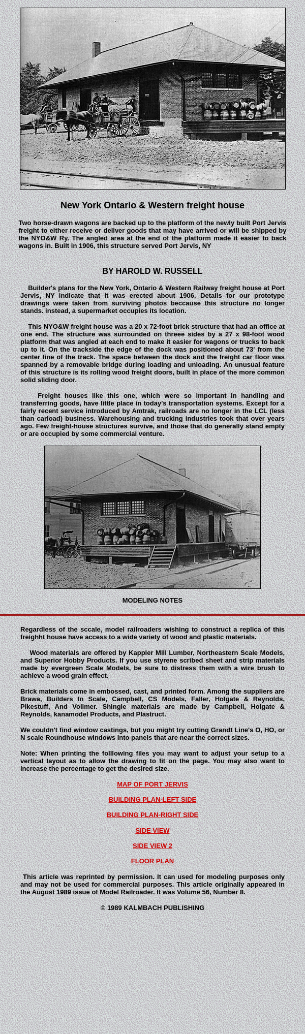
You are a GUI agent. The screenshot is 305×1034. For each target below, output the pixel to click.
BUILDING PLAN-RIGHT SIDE (153, 815)
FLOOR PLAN (152, 861)
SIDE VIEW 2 (152, 846)
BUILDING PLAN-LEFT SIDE (153, 799)
